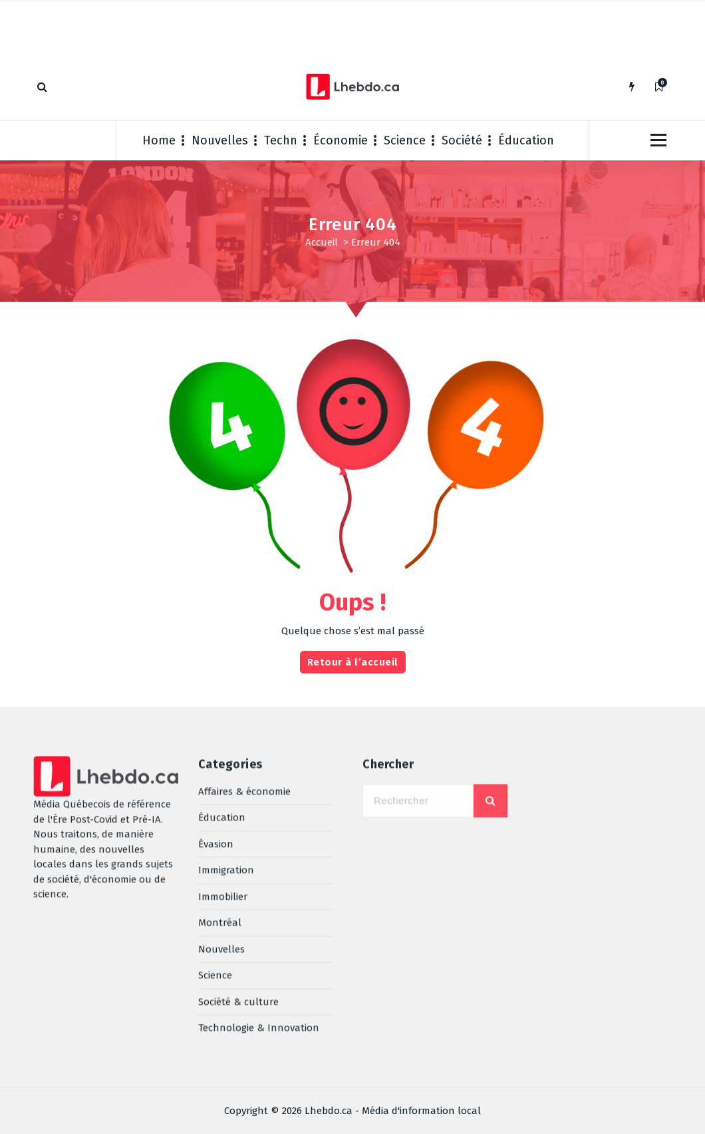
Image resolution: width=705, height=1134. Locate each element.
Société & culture (238, 867)
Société (462, 140)
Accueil (321, 242)
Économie (340, 140)
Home (159, 140)
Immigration (226, 736)
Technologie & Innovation (258, 894)
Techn (280, 140)
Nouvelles (220, 140)
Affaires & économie (244, 657)
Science (405, 140)
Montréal (219, 789)
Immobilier (222, 762)
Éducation (526, 140)
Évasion (215, 709)
